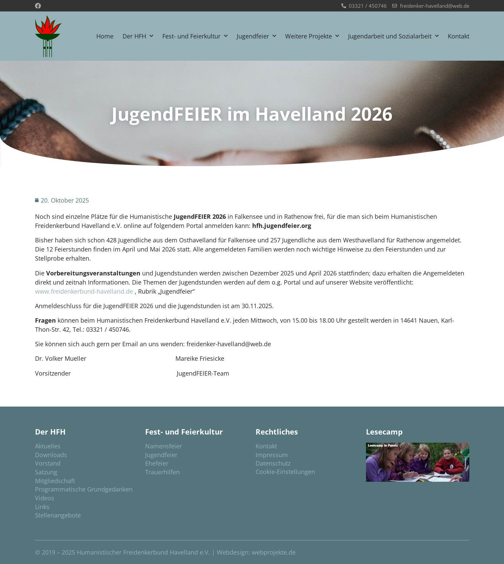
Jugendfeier (256, 36)
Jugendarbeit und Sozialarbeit (393, 36)
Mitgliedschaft (55, 480)
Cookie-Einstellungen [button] (285, 472)
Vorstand (48, 463)
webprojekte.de (274, 552)
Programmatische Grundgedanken (84, 489)
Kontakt (458, 36)
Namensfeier (163, 446)
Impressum (272, 454)
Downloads (51, 454)
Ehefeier (156, 463)
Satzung (46, 472)
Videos (44, 498)
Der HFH (138, 36)
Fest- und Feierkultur (195, 36)
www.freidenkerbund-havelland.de (84, 291)
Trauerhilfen (162, 472)
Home (104, 36)
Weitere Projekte (312, 36)
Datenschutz (273, 463)
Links (42, 506)
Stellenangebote (58, 515)
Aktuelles (48, 446)
